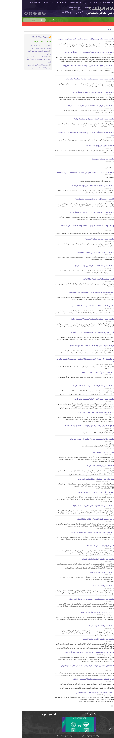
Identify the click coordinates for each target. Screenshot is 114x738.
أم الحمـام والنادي (99, 2)
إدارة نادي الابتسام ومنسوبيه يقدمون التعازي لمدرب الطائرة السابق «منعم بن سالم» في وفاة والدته (67, 133)
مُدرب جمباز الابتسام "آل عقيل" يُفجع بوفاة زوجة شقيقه (78, 492)
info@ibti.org (104, 718)
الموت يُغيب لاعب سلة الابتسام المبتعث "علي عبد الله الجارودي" (75, 306)
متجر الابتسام (53, 2)
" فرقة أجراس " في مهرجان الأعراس (16, 56)
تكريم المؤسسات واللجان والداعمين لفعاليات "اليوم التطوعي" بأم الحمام (71, 652)
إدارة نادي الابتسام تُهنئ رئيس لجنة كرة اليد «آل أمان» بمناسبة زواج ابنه (73, 106)
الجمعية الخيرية (103, 35)
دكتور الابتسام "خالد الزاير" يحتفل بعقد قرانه (83, 466)
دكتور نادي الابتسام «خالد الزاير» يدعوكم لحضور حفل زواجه (77, 199)
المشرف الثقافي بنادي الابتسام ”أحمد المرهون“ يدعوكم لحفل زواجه (73, 332)
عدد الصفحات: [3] (104, 706)
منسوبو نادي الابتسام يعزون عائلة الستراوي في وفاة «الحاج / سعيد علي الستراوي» (68, 172)
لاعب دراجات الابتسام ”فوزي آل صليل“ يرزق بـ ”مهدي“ (80, 372)
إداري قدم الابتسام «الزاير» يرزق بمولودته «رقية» (82, 146)
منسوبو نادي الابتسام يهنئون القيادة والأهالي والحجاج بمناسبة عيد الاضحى (71, 52)
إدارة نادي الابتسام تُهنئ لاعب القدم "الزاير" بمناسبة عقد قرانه (76, 399)
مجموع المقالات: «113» (18, 37)
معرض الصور (66, 7)
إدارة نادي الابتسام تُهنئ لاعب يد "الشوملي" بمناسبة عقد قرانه (76, 386)
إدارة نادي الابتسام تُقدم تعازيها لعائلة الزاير (83, 572)
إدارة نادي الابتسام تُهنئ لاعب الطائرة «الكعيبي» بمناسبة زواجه (76, 92)
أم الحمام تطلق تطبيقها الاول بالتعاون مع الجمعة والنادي (77, 692)
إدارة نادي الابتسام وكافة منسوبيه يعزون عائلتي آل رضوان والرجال (74, 439)
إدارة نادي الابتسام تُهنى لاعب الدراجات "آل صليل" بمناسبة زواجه (76, 506)
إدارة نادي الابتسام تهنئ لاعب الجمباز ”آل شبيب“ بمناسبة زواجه (76, 266)
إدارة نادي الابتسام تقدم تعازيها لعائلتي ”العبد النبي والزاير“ (77, 252)
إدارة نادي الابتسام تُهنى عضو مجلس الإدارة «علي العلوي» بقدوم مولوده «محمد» (68, 39)
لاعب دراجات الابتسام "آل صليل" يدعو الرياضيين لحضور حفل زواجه (75, 532)
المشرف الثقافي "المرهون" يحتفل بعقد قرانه (83, 546)
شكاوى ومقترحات (50, 7)
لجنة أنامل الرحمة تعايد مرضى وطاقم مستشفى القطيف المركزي (74, 346)
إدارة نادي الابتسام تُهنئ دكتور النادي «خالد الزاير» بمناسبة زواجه (75, 186)
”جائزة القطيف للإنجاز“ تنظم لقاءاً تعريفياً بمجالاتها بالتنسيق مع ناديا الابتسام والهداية (70, 227)
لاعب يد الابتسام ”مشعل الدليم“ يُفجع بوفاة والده (81, 279)
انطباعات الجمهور (29, 2)
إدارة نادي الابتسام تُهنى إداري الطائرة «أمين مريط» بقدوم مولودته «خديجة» (71, 66)
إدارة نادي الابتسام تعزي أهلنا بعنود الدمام (84, 626)
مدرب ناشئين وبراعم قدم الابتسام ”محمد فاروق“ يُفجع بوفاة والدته (74, 292)
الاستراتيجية (83, 2)
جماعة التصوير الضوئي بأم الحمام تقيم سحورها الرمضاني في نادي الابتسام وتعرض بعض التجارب (67, 360)
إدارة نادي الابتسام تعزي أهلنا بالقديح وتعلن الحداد (80, 639)
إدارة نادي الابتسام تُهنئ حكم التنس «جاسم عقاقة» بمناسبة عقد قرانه (72, 79)
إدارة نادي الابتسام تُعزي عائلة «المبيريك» (85, 159)
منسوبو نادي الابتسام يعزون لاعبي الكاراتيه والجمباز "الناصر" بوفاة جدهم (72, 426)
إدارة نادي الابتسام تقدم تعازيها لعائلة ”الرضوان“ (82, 239)
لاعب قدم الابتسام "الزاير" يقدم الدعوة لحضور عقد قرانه (78, 412)
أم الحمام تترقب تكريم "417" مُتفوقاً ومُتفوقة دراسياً (79, 612)
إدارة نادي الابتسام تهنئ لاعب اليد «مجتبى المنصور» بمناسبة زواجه (74, 212)
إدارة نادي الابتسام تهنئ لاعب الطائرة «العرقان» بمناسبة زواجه (76, 119)
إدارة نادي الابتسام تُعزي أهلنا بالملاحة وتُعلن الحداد (80, 559)
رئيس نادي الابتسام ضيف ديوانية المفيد (85, 452)
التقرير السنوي (68, 2)
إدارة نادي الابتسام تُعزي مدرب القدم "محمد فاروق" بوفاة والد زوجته (74, 599)
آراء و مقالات (13, 2)
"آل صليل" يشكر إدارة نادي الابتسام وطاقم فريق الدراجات (78, 479)
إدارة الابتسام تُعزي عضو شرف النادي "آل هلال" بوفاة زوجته (78, 519)
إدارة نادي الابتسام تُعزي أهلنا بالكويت (86, 586)
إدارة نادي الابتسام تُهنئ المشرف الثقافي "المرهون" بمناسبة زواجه (75, 319)
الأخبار (42, 2)
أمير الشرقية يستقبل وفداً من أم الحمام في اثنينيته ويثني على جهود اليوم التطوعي (70, 667)
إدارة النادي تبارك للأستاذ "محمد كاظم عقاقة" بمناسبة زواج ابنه (76, 679)
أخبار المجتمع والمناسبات (94, 29)
